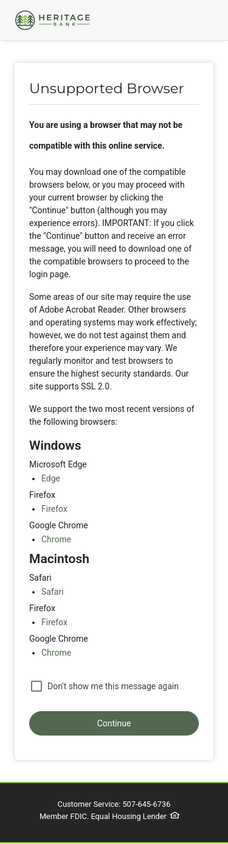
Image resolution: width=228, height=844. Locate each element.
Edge (50, 478)
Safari (52, 592)
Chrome (56, 539)
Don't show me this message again (113, 686)
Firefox (54, 509)
